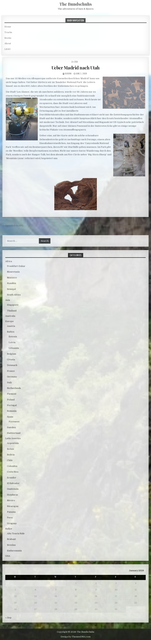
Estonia (13, 336)
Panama (11, 512)
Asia (7, 300)
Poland (11, 399)
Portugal (12, 405)
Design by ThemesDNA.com (76, 637)
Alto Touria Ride (16, 533)
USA (76, 61)
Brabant (11, 539)
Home (7, 26)
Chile (10, 460)
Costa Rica (12, 471)
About (7, 43)
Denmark (12, 365)
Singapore (12, 305)
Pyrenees (14, 421)
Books (7, 38)
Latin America (12, 438)
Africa (8, 261)
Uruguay (12, 523)
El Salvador (13, 483)
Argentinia (13, 443)
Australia (10, 316)
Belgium (11, 354)
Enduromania (14, 550)
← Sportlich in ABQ (12, 225)
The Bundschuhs (75, 4)
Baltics (10, 331)
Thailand (11, 310)
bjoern (68, 73)
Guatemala (12, 489)
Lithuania (14, 348)
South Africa (13, 294)
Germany (12, 376)
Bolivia (11, 454)
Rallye (8, 528)
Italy (9, 382)
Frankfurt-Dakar (16, 266)
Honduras (12, 494)
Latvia (12, 342)
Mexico (11, 500)
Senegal (11, 289)
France (11, 371)
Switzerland (13, 433)
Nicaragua (12, 506)
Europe (9, 321)
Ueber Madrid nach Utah (76, 68)
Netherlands (14, 388)
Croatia (11, 359)
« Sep (8, 617)
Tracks (8, 32)
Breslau (11, 545)
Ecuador (11, 477)
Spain (10, 416)
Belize (10, 449)
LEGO (7, 49)
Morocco (12, 277)
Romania (11, 411)
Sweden (11, 427)
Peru (9, 517)
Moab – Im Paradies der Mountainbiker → (126, 225)
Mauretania (13, 271)
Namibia (11, 283)
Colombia (12, 466)
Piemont (11, 394)
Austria (11, 326)
